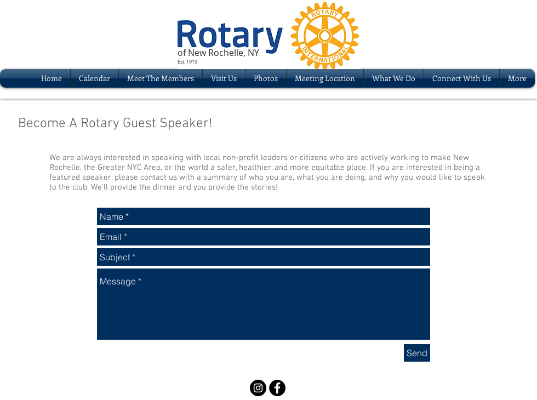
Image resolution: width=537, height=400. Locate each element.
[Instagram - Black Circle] (258, 388)
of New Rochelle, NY (218, 53)
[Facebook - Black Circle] (277, 388)
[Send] (417, 353)
